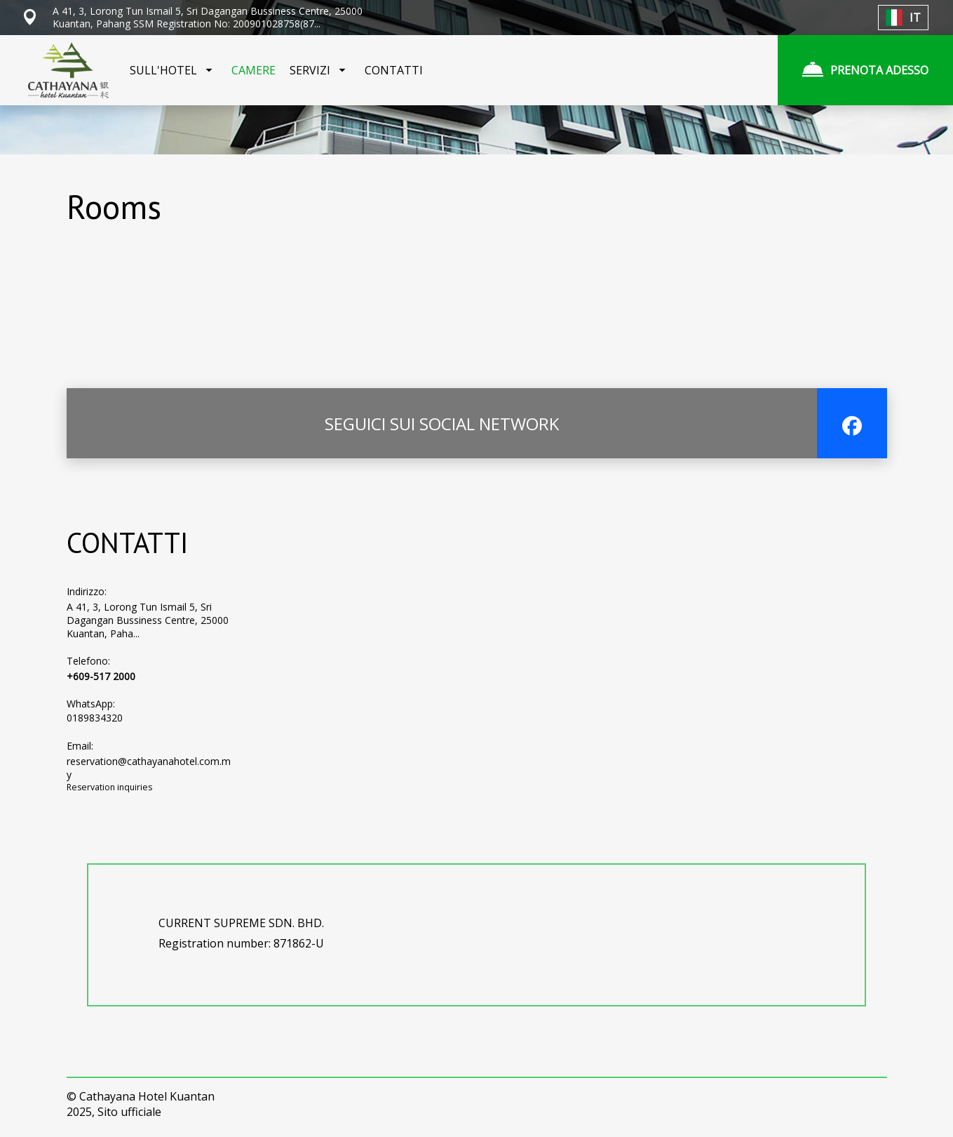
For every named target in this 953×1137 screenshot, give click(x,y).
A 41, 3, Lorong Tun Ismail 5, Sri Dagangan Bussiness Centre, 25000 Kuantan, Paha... (148, 620)
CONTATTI (394, 70)
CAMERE (253, 70)
